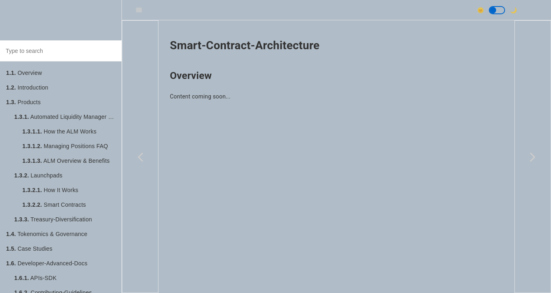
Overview (24, 73)
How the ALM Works (59, 131)
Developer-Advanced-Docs (46, 263)
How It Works (50, 190)
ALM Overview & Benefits (66, 160)
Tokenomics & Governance (46, 234)
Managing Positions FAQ (65, 146)
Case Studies (29, 248)
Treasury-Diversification (53, 219)
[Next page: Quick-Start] (532, 156)
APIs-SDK (35, 278)
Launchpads (38, 175)
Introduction (27, 87)
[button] (497, 10)
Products (23, 102)
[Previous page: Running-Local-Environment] (140, 156)
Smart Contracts (54, 204)
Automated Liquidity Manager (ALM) (67, 117)
